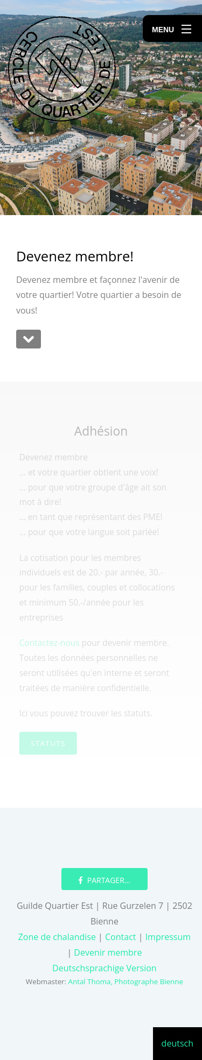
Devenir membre (108, 952)
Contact (121, 937)
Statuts (48, 741)
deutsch (177, 1043)
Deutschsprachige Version (104, 968)
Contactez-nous (50, 643)
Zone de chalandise (58, 937)
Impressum (167, 937)
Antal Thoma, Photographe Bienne (125, 981)
